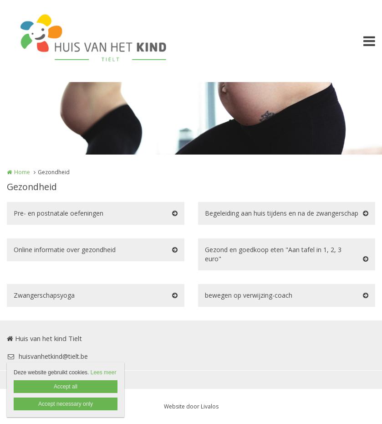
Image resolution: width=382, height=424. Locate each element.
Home (22, 172)
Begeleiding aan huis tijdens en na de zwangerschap (281, 213)
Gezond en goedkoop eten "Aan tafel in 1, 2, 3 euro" (273, 254)
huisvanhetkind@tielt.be (47, 356)
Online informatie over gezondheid (65, 249)
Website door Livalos (191, 406)
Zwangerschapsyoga (44, 295)
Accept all (65, 386)
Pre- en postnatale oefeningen (58, 213)
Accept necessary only (65, 404)
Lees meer (104, 372)
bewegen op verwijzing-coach (248, 295)
